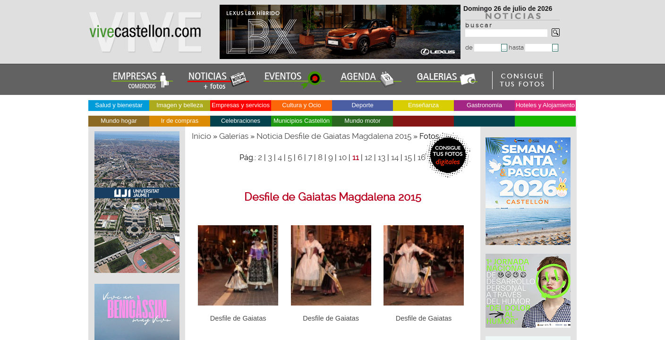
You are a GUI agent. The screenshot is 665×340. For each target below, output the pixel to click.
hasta (530, 47)
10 (343, 157)
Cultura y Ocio (301, 105)
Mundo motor (362, 120)
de (483, 47)
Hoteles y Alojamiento (545, 105)
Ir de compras (179, 120)
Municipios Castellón (301, 120)
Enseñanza (423, 105)
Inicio (201, 136)
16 (422, 157)
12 (368, 157)
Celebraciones (240, 120)
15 (408, 157)
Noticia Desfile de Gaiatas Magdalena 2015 (333, 136)
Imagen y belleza (179, 105)
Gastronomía (484, 105)
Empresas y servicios (241, 105)
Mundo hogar (119, 120)
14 (395, 157)
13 (381, 157)
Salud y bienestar (118, 105)
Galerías (233, 136)
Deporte (362, 105)
